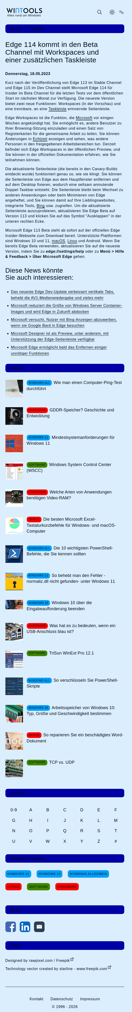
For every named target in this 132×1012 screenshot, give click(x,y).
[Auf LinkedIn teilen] (25, 928)
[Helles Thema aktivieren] (112, 12)
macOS (58, 241)
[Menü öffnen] (121, 12)
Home (15, 28)
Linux (72, 241)
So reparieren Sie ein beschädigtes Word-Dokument (75, 738)
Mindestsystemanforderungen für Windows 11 (71, 440)
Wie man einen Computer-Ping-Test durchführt (74, 385)
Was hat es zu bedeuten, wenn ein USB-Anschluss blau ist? (71, 628)
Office (13, 886)
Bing (41, 206)
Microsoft (84, 118)
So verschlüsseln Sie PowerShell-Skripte (72, 683)
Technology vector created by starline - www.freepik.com (56, 969)
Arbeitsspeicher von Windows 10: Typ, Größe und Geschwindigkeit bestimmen (71, 710)
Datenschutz (61, 999)
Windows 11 (18, 874)
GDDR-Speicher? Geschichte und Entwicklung (70, 413)
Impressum (90, 999)
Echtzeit (40, 139)
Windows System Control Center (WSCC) (69, 467)
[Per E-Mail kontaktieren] (39, 928)
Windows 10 (49, 874)
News (37, 28)
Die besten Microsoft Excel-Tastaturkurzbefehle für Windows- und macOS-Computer (71, 525)
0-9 (14, 810)
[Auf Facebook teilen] (10, 928)
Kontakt (36, 999)
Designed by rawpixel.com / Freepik (37, 961)
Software (38, 886)
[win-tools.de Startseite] (24, 12)
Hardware (67, 886)
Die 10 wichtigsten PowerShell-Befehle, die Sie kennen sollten (70, 551)
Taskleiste (58, 109)
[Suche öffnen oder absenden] (99, 12)
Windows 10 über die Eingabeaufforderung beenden (59, 605)
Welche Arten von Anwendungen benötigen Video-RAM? (69, 495)
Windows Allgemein (88, 874)
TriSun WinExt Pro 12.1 (71, 653)
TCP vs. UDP (62, 762)
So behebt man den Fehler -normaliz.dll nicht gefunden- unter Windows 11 (71, 578)
